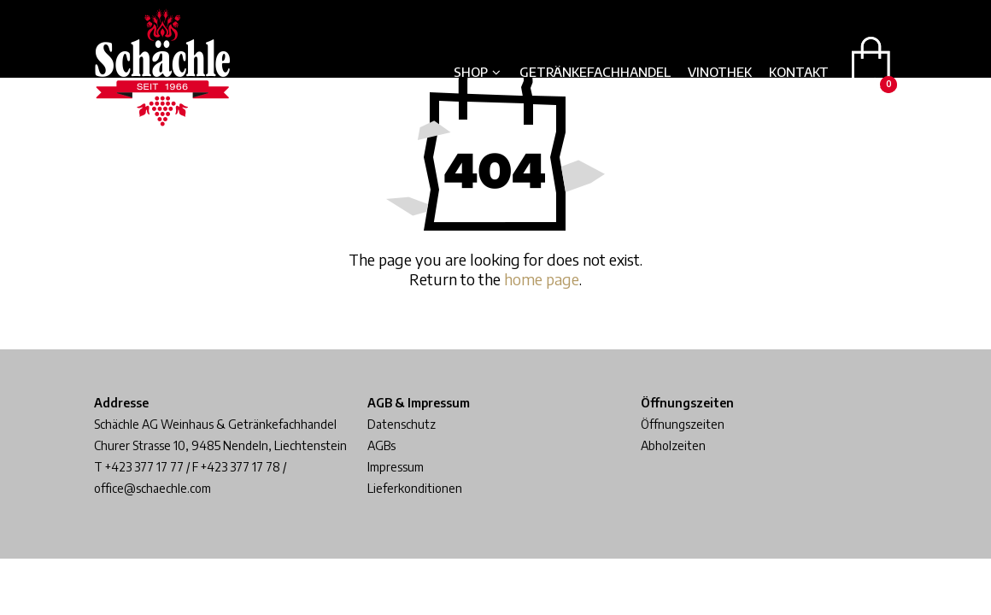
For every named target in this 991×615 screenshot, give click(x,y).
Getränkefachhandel (595, 71)
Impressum (395, 467)
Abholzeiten (673, 445)
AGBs (381, 445)
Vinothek (720, 71)
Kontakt (799, 71)
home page (541, 279)
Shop (471, 71)
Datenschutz (401, 424)
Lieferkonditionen (414, 488)
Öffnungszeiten (682, 424)
